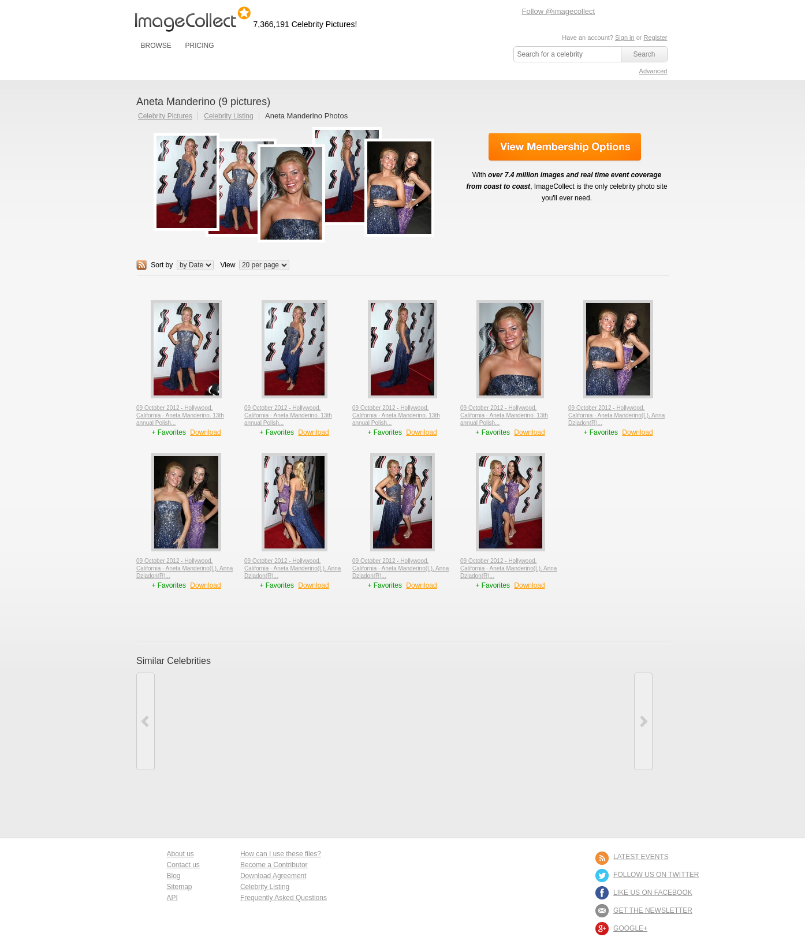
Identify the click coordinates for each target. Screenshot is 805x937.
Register (656, 37)
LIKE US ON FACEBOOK (652, 893)
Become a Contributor (274, 865)
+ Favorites (169, 432)
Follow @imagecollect (558, 11)
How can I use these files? (280, 854)
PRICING (199, 46)
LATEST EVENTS (641, 857)
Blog (174, 876)
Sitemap (179, 887)
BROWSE (156, 46)
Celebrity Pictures (165, 116)
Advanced (653, 71)
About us (180, 854)
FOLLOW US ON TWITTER (656, 875)
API (172, 898)
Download (205, 432)
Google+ (630, 928)
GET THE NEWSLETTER (652, 910)
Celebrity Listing (228, 116)
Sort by (162, 265)
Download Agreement (273, 876)
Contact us (183, 865)
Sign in (625, 37)
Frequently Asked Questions (283, 898)
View (228, 265)
